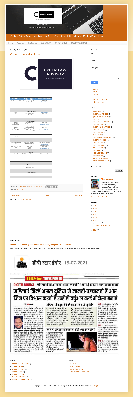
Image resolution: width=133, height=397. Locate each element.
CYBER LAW (46, 43)
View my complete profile (99, 196)
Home (10, 43)
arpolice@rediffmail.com (45, 112)
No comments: (38, 186)
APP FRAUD (97, 111)
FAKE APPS (97, 150)
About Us (20, 43)
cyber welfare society (100, 99)
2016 (95, 230)
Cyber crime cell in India (25, 54)
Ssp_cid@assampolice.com (45, 115)
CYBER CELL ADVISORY (101, 122)
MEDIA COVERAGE (79, 43)
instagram (96, 94)
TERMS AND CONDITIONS (80, 372)
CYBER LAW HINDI (99, 140)
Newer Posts (15, 196)
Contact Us (32, 43)
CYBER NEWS (98, 143)
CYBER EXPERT (98, 130)
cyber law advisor (99, 102)
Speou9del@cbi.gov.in (44, 101)
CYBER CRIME (61, 43)
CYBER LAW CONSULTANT (102, 137)
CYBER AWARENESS (100, 114)
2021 (95, 214)
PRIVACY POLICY (76, 369)
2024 (95, 205)
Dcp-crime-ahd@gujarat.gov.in (44, 148)
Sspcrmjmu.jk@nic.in (44, 175)
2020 (95, 217)
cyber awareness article (101, 117)
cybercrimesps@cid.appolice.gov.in (44, 133)
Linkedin (95, 97)
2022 (95, 211)
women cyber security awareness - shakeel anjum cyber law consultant (40, 245)
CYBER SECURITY (99, 145)
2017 (95, 220)
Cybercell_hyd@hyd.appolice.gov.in (44, 124)
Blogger (96, 386)
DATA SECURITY (99, 148)
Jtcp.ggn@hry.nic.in (45, 154)
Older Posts (78, 196)
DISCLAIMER (75, 366)
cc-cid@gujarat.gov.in (44, 144)
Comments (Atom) (26, 199)
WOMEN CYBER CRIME (101, 161)
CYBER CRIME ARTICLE (101, 127)
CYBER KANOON (99, 132)
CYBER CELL (20, 189)
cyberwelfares (108, 179)
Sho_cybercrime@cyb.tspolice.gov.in (44, 129)
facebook (96, 89)
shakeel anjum (98, 156)
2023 (95, 208)
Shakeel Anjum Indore (100, 158)
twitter (95, 92)
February (98, 223)
